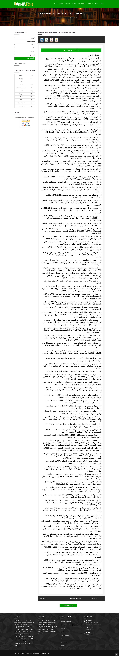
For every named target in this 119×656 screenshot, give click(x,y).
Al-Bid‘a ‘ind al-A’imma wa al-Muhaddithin (58, 17)
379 (32, 100)
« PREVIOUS (42, 598)
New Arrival (20, 63)
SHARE (72, 598)
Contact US (63, 645)
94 (31, 78)
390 (32, 94)
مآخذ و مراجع (30, 58)
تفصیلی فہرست (31, 41)
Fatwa (62, 631)
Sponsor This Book (68, 605)
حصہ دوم (32, 55)
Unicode (21, 91)
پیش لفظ (32, 44)
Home (55, 4)
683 (32, 75)
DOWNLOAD (94, 598)
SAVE (78, 598)
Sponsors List (64, 642)
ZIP (21, 100)
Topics (68, 4)
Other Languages (21, 88)
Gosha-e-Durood (65, 635)
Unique (21, 75)
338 (32, 97)
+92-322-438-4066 (90, 629)
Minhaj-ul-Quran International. (32, 653)
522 (32, 84)
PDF (21, 97)
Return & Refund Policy (66, 621)
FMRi (62, 638)
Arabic (21, 81)
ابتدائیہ (33, 48)
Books (74, 4)
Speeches (63, 628)
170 (32, 91)
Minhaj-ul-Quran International (68, 625)
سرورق (33, 38)
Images (21, 94)
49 (31, 81)
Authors (90, 4)
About (61, 4)
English (21, 78)
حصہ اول (32, 51)
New (96, 4)
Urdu (101, 4)
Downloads (81, 4)
